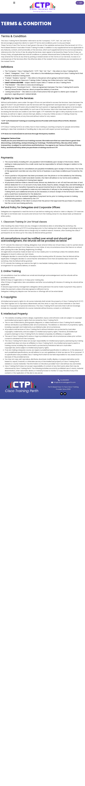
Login (79, 2)
